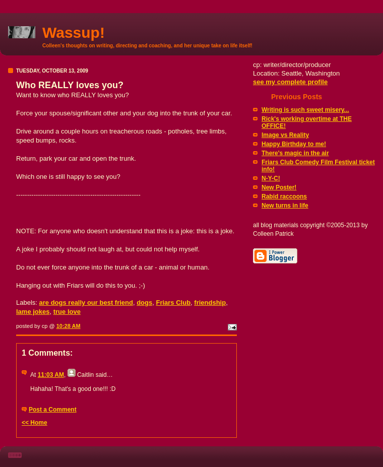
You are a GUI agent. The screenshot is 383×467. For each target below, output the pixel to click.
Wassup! (73, 32)
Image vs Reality (285, 135)
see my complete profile (290, 82)
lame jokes (33, 311)
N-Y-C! (271, 178)
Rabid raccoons (284, 196)
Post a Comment (53, 409)
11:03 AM (51, 374)
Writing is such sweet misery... (305, 109)
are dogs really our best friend (86, 302)
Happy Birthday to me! (294, 144)
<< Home (34, 422)
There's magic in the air (295, 153)
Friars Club (173, 302)
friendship (210, 302)
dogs (144, 302)
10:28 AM (68, 326)
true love (67, 311)
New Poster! (279, 187)
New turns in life (285, 205)
